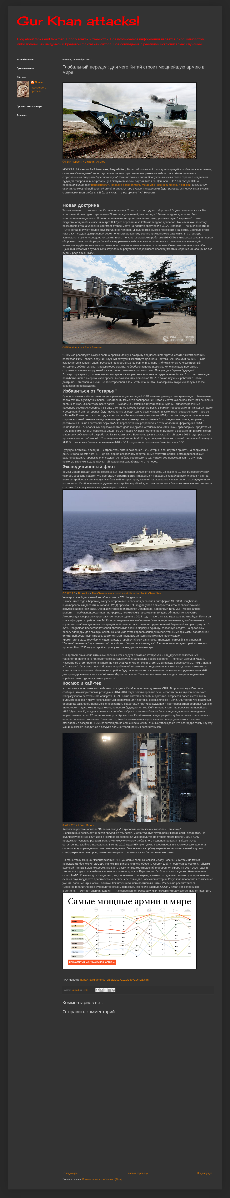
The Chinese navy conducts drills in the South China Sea (126, 593)
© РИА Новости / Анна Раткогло (82, 347)
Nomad (39, 82)
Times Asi (84, 593)
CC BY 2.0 (68, 593)
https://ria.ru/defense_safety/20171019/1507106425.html (114, 979)
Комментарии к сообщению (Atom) (102, 1179)
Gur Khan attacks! (78, 20)
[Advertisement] (137, 1137)
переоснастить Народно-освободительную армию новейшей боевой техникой (140, 184)
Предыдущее (204, 1173)
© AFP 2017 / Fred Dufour (78, 825)
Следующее (71, 1173)
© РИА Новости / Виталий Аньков (83, 161)
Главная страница (137, 1173)
